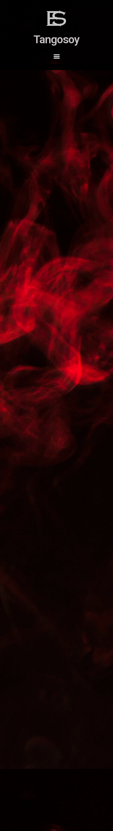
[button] (56, 56)
